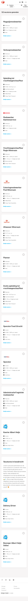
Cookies (3, 588)
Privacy (15, 586)
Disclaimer (3, 590)
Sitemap (3, 586)
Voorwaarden (17, 588)
